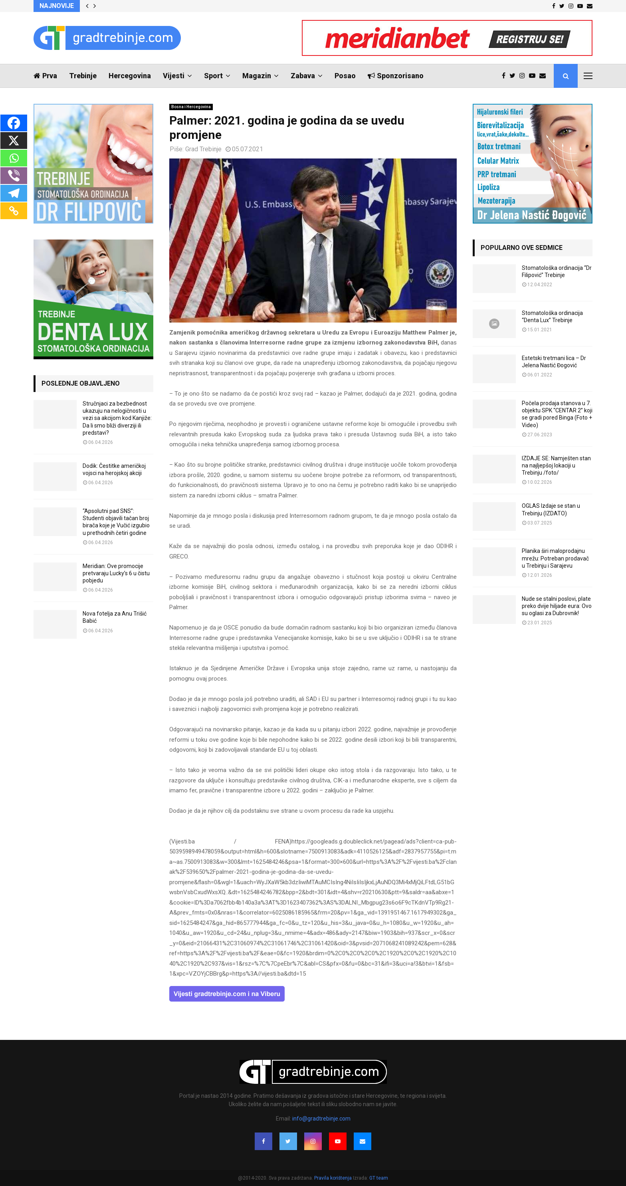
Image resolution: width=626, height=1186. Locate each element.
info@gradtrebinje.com (321, 1118)
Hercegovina (130, 75)
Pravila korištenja (333, 1178)
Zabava (303, 75)
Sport (213, 75)
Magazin (256, 75)
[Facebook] (14, 123)
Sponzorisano (396, 75)
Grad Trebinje (203, 149)
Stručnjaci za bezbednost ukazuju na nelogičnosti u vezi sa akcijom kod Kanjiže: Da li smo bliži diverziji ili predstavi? (117, 418)
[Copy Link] (14, 211)
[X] (14, 140)
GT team (378, 1178)
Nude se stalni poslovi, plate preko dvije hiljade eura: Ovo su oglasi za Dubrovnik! (557, 606)
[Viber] (14, 175)
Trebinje (83, 75)
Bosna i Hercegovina (191, 107)
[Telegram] (14, 193)
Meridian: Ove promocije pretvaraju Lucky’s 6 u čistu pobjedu (116, 573)
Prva (45, 75)
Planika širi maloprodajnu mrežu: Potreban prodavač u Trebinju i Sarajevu (555, 558)
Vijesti (173, 75)
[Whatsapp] (14, 158)
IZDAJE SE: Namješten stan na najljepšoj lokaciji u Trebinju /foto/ (556, 465)
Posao (345, 75)
